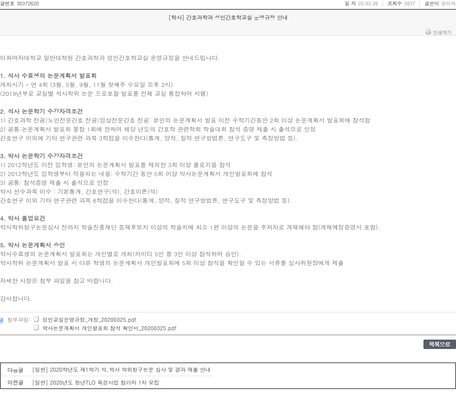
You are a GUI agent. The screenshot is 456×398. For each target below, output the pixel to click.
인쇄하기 (442, 32)
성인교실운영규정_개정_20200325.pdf (84, 319)
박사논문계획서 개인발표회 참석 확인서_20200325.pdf (104, 328)
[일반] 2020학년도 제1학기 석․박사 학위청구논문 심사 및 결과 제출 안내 (121, 369)
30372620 (27, 3)
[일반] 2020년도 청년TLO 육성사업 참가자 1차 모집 (95, 382)
